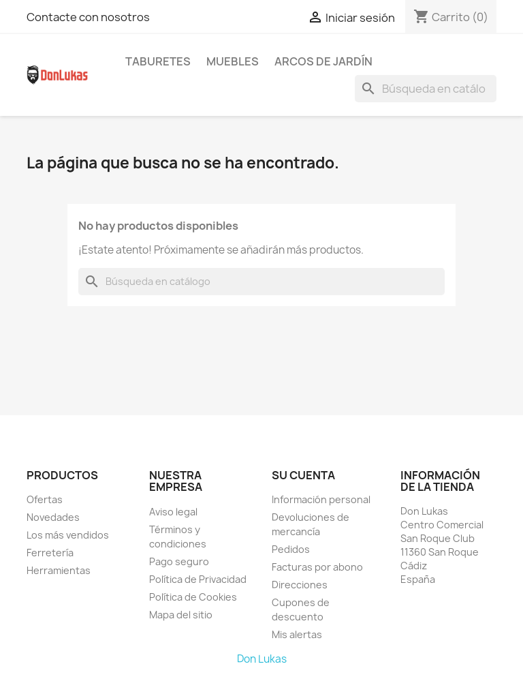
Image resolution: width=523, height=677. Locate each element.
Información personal (321, 499)
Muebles (232, 61)
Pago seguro (179, 561)
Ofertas (45, 499)
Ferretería (50, 552)
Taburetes (158, 61)
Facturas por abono (317, 566)
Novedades (53, 517)
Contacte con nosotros (88, 17)
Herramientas (59, 570)
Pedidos (291, 549)
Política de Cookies (193, 596)
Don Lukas (262, 659)
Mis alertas (297, 634)
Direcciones (300, 584)
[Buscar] (425, 88)
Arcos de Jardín (323, 61)
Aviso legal (173, 511)
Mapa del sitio (180, 614)
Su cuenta (303, 475)
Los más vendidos (68, 534)
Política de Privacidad (198, 579)
